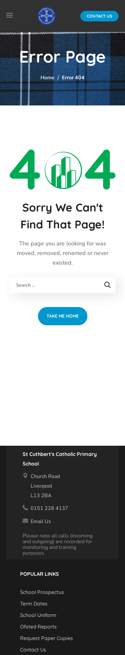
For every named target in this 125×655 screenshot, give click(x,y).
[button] (99, 16)
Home (47, 77)
